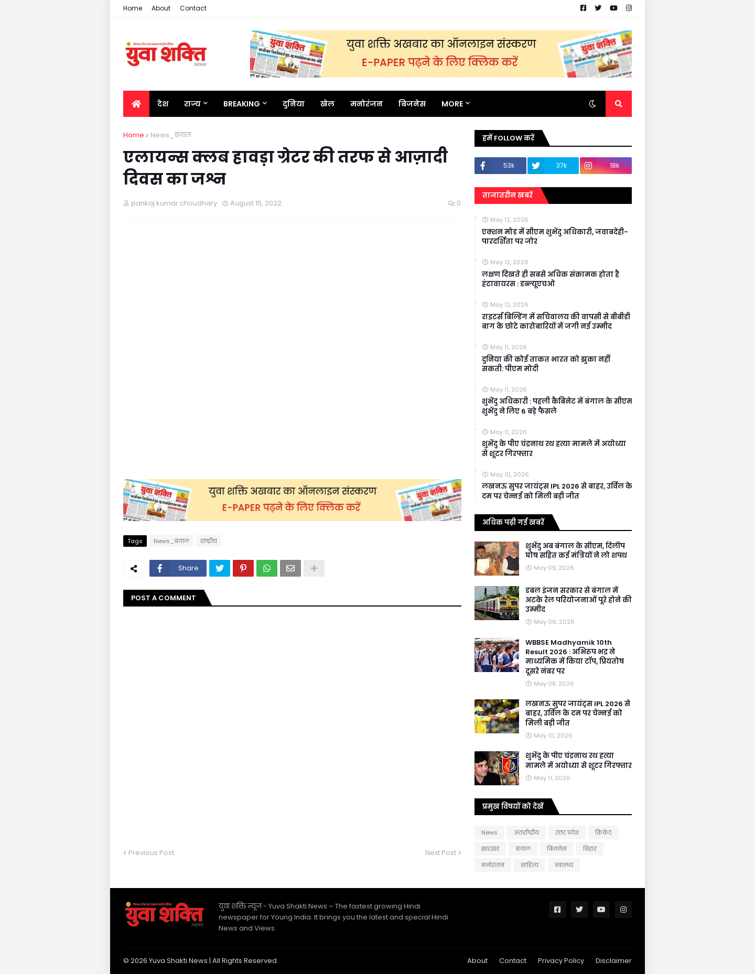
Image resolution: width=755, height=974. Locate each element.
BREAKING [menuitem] (241, 104)
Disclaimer (614, 961)
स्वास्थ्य (564, 865)
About (161, 8)
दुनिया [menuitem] (294, 104)
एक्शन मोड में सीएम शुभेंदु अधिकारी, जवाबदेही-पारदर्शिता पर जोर (555, 237)
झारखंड (490, 849)
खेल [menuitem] (327, 104)
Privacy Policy (561, 961)
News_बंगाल (170, 135)
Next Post (440, 853)
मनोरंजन (492, 865)
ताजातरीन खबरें (507, 195)
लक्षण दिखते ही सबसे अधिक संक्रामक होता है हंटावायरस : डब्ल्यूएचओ (550, 279)
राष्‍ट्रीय (208, 541)
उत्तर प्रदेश (567, 832)
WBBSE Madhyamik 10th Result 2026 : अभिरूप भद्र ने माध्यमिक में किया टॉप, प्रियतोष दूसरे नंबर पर (574, 657)
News (489, 832)
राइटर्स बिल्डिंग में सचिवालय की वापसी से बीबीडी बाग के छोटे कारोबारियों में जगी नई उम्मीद (556, 321)
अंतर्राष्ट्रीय (526, 832)
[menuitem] (136, 104)
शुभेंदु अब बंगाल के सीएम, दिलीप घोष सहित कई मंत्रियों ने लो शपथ (576, 551)
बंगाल (523, 849)
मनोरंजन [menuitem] (366, 104)
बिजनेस (557, 849)
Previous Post (151, 853)
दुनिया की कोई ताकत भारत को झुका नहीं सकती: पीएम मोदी (546, 364)
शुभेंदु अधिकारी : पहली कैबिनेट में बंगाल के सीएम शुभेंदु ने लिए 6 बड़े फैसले (557, 406)
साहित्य (529, 865)
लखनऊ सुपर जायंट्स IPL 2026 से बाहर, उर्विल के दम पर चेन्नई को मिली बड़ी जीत (557, 491)
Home (132, 8)
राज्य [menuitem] (192, 104)
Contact (193, 8)
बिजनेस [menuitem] (412, 104)
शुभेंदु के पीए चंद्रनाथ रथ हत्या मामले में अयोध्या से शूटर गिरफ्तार (554, 448)
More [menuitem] (452, 104)
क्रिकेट (603, 832)
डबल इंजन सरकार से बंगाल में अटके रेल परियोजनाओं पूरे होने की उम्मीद (578, 600)
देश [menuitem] (162, 104)
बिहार (590, 849)
